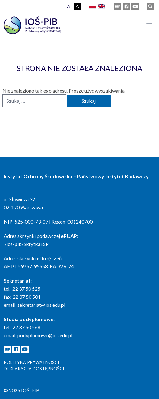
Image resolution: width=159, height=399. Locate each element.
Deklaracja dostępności (34, 368)
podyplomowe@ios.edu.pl (44, 335)
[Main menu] (149, 25)
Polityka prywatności (31, 362)
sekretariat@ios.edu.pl (41, 305)
